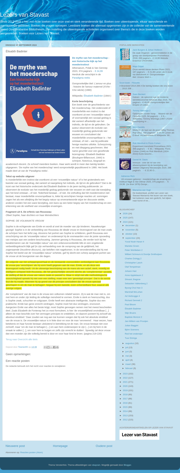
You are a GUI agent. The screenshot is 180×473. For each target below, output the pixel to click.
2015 (125, 407)
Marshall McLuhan (133, 292)
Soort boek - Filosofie (129, 83)
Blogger (127, 465)
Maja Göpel (138, 66)
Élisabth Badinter (133, 308)
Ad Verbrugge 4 (132, 296)
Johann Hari (131, 271)
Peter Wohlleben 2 (134, 250)
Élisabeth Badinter (93, 95)
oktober (129, 234)
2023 (125, 373)
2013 (125, 415)
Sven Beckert (139, 94)
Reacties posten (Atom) (31, 452)
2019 (125, 390)
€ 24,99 (99, 71)
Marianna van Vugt (142, 190)
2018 (125, 394)
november (130, 230)
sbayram (96, 465)
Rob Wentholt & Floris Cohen (146, 143)
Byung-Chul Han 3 (133, 288)
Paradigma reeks (81, 78)
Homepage (60, 446)
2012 (125, 419)
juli (127, 347)
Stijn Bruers (130, 313)
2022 (125, 378)
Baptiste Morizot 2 (133, 317)
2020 (125, 386)
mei (127, 356)
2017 (125, 398)
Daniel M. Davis (140, 159)
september (130, 238)
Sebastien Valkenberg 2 (136, 283)
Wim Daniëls (139, 127)
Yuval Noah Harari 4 (134, 241)
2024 (125, 222)
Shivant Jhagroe (132, 279)
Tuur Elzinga (131, 338)
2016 (125, 403)
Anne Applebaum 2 (134, 275)
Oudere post (104, 446)
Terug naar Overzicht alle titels (22, 339)
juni (127, 351)
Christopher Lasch (133, 262)
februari (129, 368)
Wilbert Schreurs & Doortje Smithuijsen (143, 254)
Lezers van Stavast (24, 14)
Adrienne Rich (128, 176)
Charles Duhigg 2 (133, 258)
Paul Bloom (130, 304)
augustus (130, 343)
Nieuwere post (15, 446)
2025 (125, 217)
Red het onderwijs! (134, 334)
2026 (125, 213)
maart (128, 364)
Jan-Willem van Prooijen (136, 321)
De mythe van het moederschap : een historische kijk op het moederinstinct (90, 61)
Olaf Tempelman (132, 267)
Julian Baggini (131, 325)
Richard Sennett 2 (133, 300)
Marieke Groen (132, 246)
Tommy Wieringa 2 (141, 110)
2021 (125, 382)
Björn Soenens (132, 329)
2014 (125, 411)
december (130, 225)
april (127, 360)
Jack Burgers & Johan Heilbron (147, 50)
